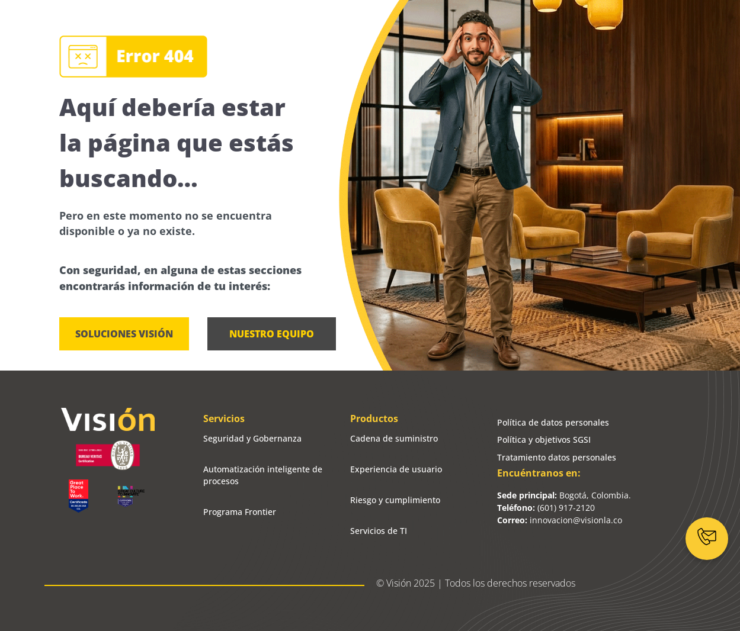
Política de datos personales (553, 422)
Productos (374, 418)
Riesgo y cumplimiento (395, 500)
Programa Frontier (239, 511)
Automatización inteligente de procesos (262, 475)
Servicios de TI (378, 530)
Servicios (224, 418)
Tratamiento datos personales (556, 457)
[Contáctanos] (706, 538)
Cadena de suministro (394, 438)
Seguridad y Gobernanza (252, 438)
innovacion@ (555, 520)
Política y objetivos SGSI (544, 439)
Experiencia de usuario (396, 469)
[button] (271, 333)
